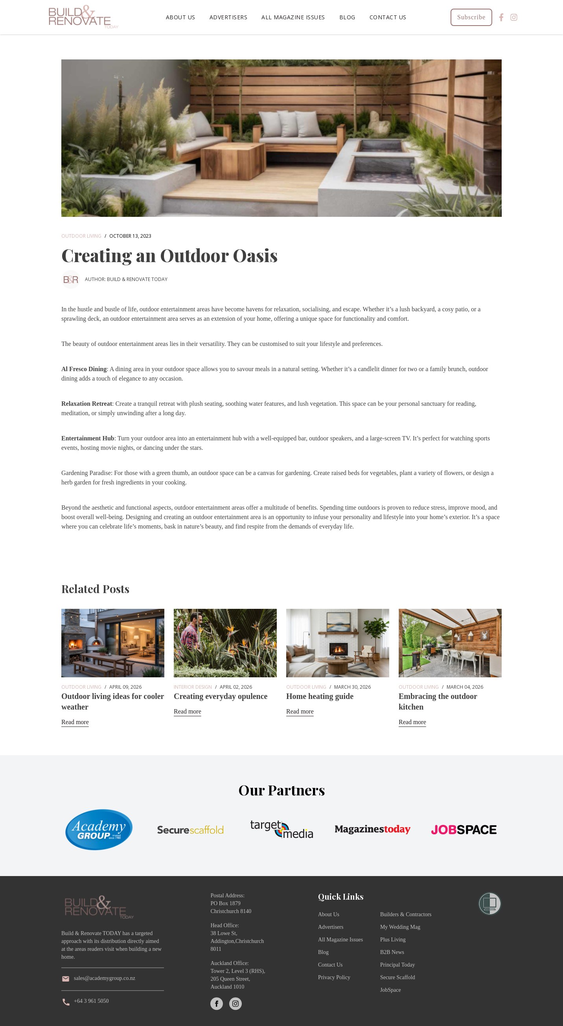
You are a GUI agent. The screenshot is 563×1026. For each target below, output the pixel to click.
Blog (347, 17)
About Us (180, 17)
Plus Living (393, 940)
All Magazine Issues (293, 17)
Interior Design (193, 687)
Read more (75, 722)
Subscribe (471, 17)
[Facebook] (501, 17)
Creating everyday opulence (221, 696)
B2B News (392, 952)
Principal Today (397, 965)
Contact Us (388, 17)
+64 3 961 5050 (91, 1001)
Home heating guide (319, 696)
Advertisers (229, 17)
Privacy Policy (334, 977)
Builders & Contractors (406, 914)
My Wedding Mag (400, 927)
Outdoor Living (81, 236)
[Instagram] (513, 17)
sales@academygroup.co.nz (104, 978)
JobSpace (390, 990)
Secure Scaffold (397, 977)
